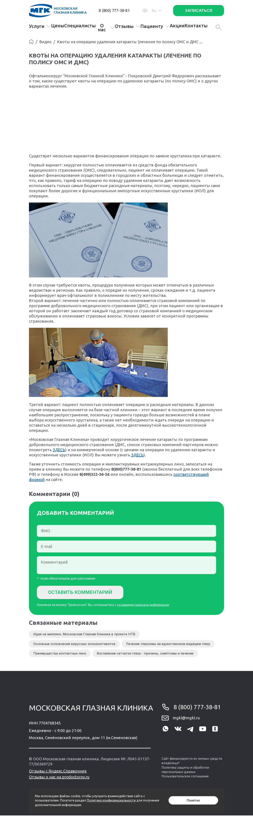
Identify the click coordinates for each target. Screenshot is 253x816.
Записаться (198, 10)
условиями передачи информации (143, 605)
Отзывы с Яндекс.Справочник (58, 771)
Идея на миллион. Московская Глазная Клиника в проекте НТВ (84, 635)
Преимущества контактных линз (59, 654)
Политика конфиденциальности (111, 800)
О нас (106, 28)
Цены (57, 26)
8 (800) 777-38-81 (114, 10)
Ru (157, 10)
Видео (45, 41)
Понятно (193, 800)
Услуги (40, 26)
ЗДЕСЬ (59, 449)
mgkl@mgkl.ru (186, 718)
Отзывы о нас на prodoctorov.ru (59, 777)
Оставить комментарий (82, 592)
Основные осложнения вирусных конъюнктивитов (74, 644)
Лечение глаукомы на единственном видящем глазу (168, 644)
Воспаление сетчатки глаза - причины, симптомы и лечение (145, 654)
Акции (177, 26)
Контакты (196, 26)
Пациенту (155, 26)
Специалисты (80, 26)
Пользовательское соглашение (185, 777)
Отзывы (127, 26)
